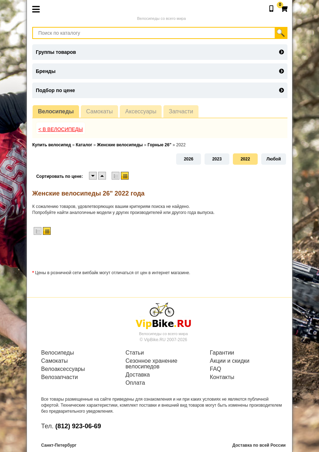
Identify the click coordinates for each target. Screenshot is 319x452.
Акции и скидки (230, 361)
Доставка (137, 375)
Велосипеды (56, 111)
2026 (189, 159)
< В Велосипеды (60, 129)
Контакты (222, 377)
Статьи (134, 353)
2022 (245, 159)
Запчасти (181, 111)
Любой (274, 159)
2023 (217, 159)
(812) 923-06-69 (78, 426)
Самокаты (99, 111)
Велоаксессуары (63, 369)
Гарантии (222, 353)
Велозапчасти (59, 377)
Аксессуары (140, 111)
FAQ (215, 369)
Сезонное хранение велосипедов (151, 363)
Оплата (135, 383)
